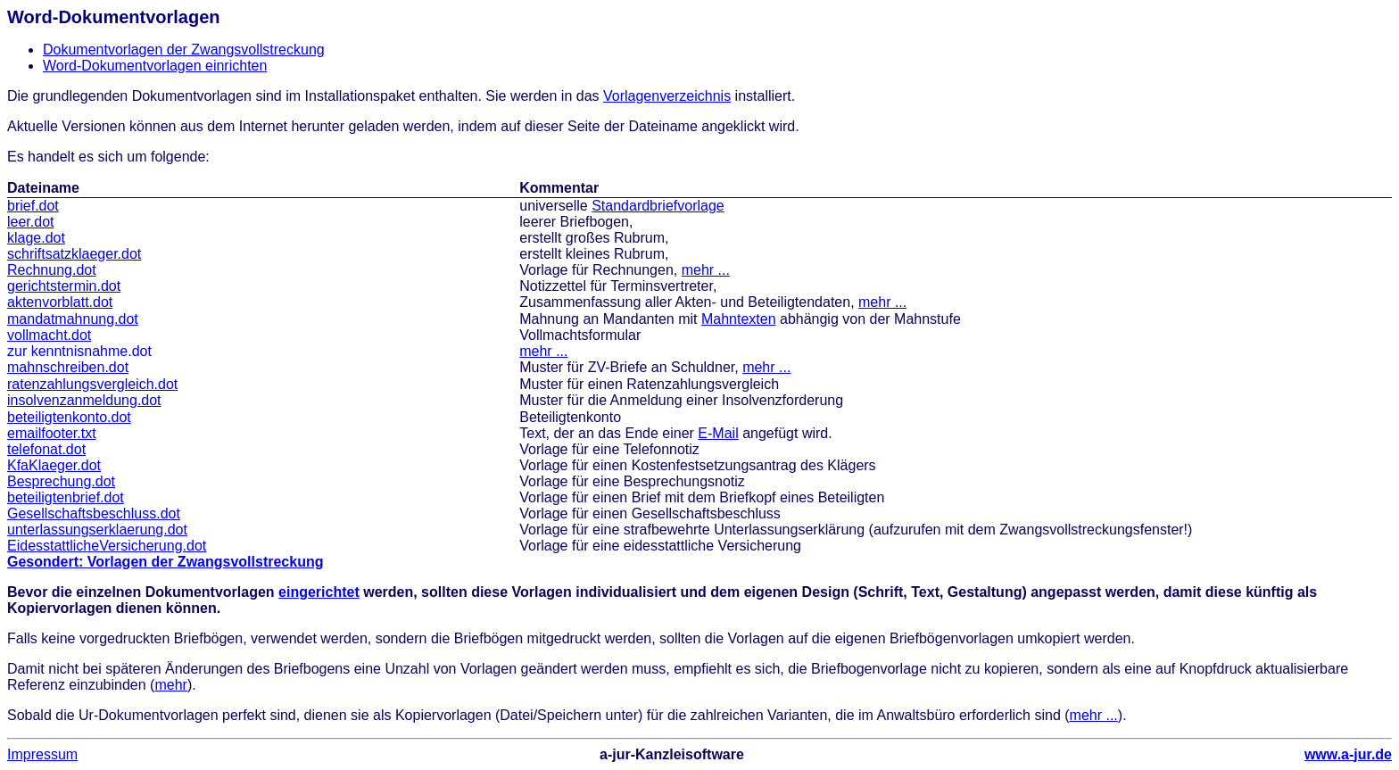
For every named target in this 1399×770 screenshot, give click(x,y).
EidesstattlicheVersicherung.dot (106, 545)
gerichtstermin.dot (63, 286)
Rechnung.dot (51, 269)
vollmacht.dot (49, 335)
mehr (170, 684)
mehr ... (706, 269)
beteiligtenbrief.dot (65, 497)
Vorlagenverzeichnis (667, 95)
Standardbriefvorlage (658, 205)
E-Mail (718, 433)
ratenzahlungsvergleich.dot (92, 384)
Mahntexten (738, 319)
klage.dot (36, 237)
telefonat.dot (46, 449)
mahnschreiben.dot (67, 367)
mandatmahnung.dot (72, 319)
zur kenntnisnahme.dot (79, 351)
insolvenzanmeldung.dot (84, 400)
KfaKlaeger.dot (54, 465)
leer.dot (30, 221)
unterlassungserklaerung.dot (97, 529)
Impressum (42, 754)
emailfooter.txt (51, 433)
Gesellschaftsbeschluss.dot (93, 513)
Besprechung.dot (61, 481)
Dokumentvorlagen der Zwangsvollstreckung (184, 49)
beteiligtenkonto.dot (69, 417)
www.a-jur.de (1348, 754)
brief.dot (33, 205)
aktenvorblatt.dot (59, 302)
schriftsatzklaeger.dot (74, 253)
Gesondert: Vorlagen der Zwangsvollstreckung (165, 561)
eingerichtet (319, 592)
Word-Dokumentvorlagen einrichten (155, 65)
